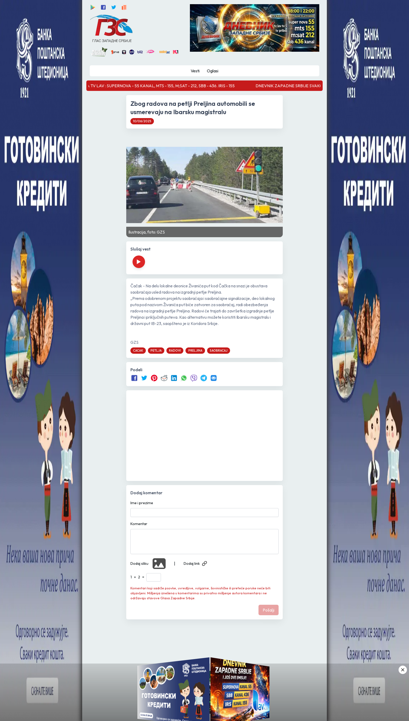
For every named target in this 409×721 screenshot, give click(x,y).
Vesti (195, 70)
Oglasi (212, 70)
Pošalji (268, 610)
